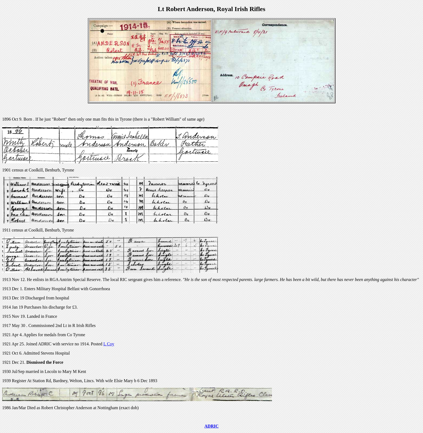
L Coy (108, 344)
